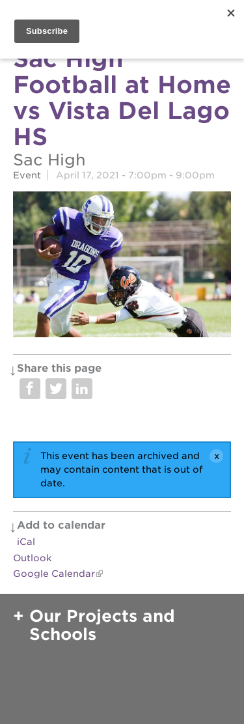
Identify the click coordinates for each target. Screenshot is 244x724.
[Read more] (122, 266)
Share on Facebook (30, 388)
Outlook (32, 558)
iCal (26, 541)
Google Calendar (54, 573)
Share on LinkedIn (82, 388)
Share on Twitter (56, 388)
